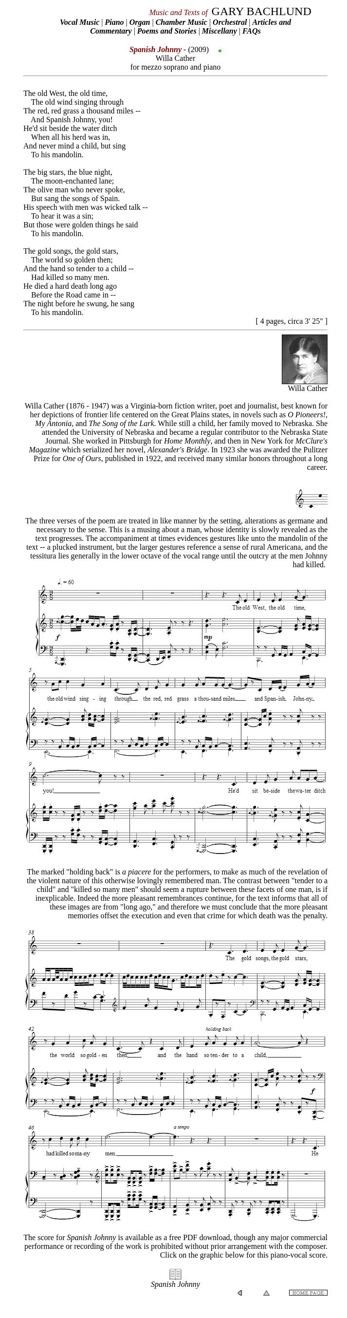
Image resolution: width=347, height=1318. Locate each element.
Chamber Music (181, 22)
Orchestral (231, 22)
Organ (139, 22)
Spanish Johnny (175, 1284)
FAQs (251, 31)
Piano (114, 22)
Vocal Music (79, 22)
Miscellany (219, 31)
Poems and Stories (167, 31)
